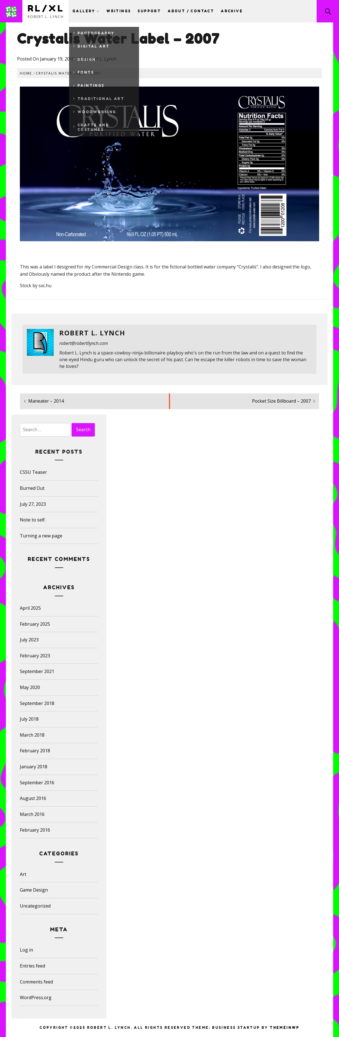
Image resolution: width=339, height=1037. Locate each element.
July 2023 (29, 640)
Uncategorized (35, 906)
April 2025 (30, 608)
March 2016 (32, 814)
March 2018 (32, 735)
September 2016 (37, 783)
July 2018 (29, 719)
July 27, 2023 (33, 504)
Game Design (34, 890)
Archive (232, 11)
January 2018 (33, 767)
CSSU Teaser (33, 472)
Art (23, 874)
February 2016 (35, 830)
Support (149, 11)
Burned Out (32, 488)
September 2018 (37, 703)
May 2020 (30, 687)
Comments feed (36, 982)
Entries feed (32, 966)
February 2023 (35, 656)
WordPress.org (35, 997)
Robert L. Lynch (100, 59)
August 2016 (33, 798)
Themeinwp (285, 1028)
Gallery (86, 11)
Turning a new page (41, 536)
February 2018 (35, 751)
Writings (118, 11)
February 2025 (35, 624)
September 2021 (37, 671)
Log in (26, 950)
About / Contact (191, 11)
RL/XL (46, 8)
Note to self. (33, 520)
